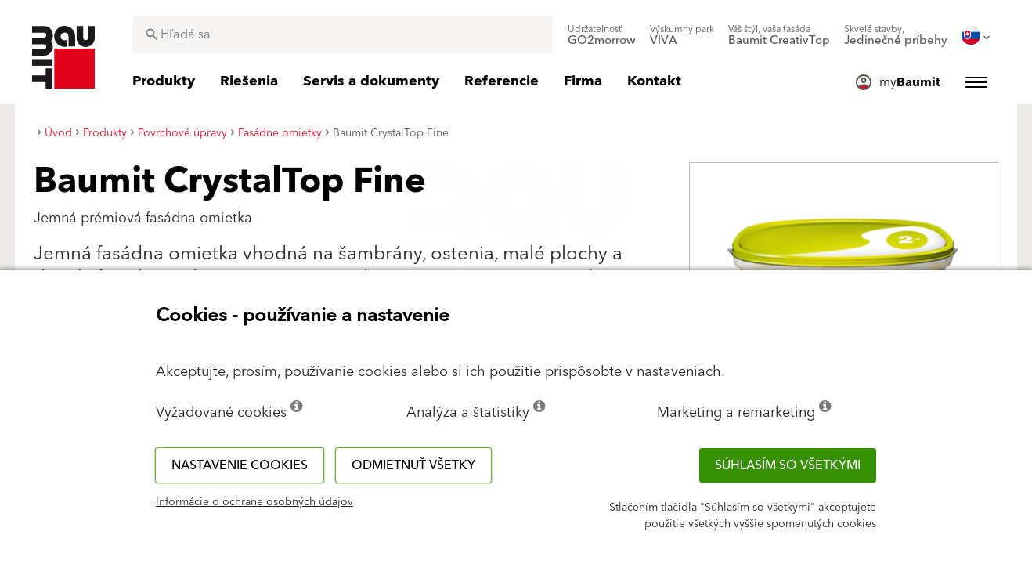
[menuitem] (602, 35)
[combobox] (342, 34)
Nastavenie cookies (239, 465)
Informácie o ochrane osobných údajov (254, 502)
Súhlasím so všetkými (788, 465)
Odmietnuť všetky (413, 465)
